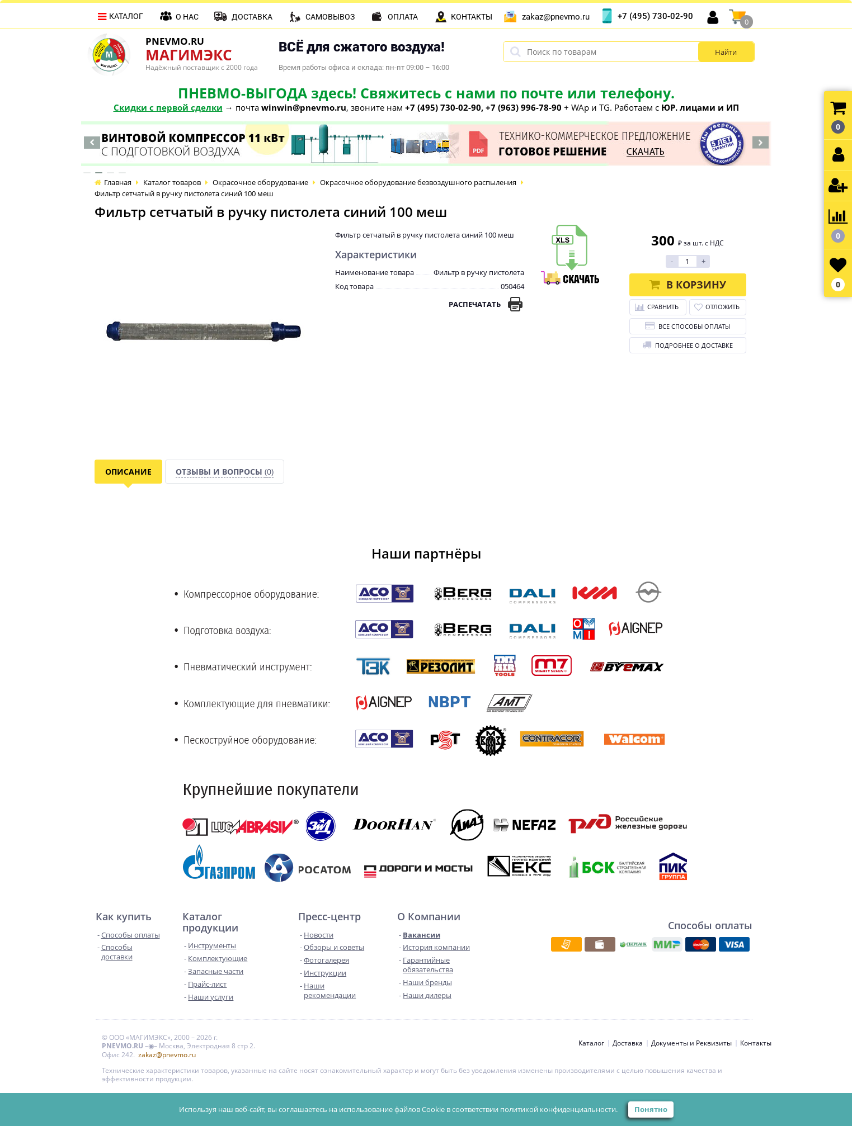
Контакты (471, 16)
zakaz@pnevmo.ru (556, 17)
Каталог (126, 16)
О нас (187, 16)
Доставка (252, 16)
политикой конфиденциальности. (559, 1109)
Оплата (403, 16)
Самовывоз (330, 16)
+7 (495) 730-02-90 (655, 16)
